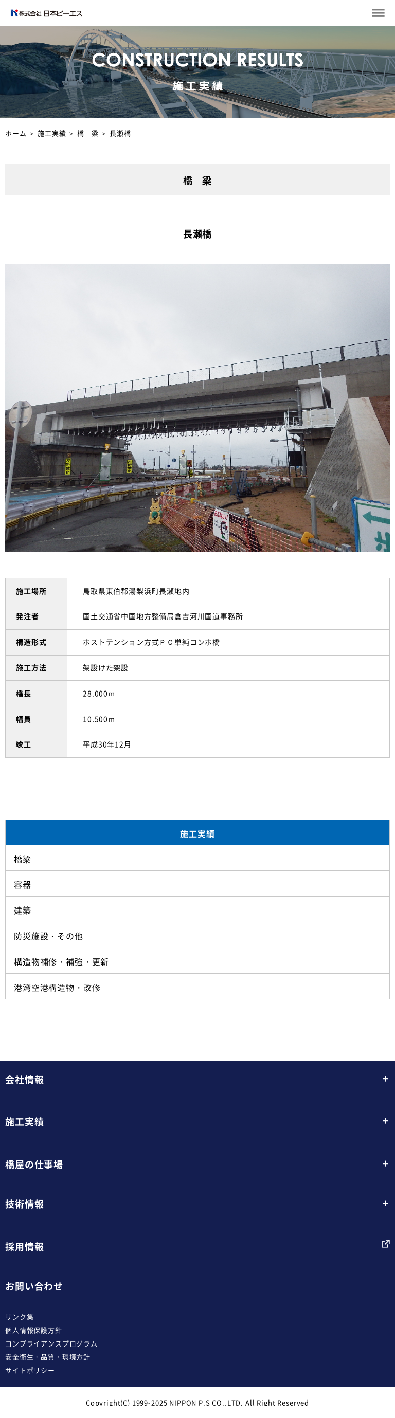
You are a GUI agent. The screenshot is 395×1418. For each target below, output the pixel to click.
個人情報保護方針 (33, 1330)
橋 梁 (88, 133)
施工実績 (52, 133)
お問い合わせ (34, 1286)
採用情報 (24, 1246)
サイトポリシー (30, 1370)
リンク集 (19, 1316)
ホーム (16, 133)
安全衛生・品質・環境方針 (48, 1356)
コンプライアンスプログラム (51, 1343)
